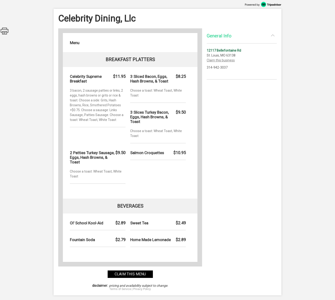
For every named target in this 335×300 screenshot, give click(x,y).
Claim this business (221, 60)
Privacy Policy (142, 289)
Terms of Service (120, 289)
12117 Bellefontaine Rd (224, 50)
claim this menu (130, 274)
